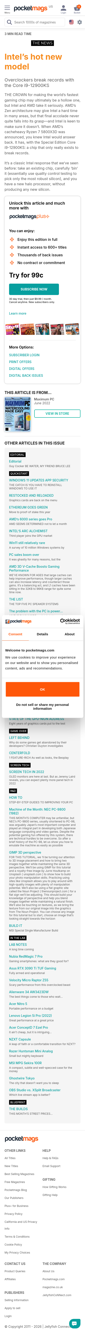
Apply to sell (12, 1308)
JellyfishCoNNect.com (57, 1295)
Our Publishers (14, 1198)
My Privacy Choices (17, 1252)
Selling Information (17, 1300)
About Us (48, 1271)
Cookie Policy (13, 1244)
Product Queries (15, 1271)
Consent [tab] (15, 634)
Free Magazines (15, 1182)
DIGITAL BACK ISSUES (26, 375)
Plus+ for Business (16, 1206)
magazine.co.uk (53, 1287)
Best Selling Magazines (19, 1174)
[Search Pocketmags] (9, 23)
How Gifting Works (55, 1187)
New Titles (11, 1166)
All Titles (10, 1158)
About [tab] (70, 634)
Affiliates (10, 1279)
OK (42, 689)
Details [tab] (42, 634)
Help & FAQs (50, 1158)
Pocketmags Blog (16, 1190)
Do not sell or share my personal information (42, 706)
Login (8, 1316)
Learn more (17, 313)
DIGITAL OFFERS (21, 369)
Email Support (52, 1166)
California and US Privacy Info (21, 1225)
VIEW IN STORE (57, 413)
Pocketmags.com (54, 1279)
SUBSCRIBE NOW (34, 289)
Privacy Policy (13, 1214)
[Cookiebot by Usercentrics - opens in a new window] (60, 621)
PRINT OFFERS (20, 362)
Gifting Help (50, 1195)
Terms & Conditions (17, 1236)
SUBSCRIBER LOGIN (24, 355)
